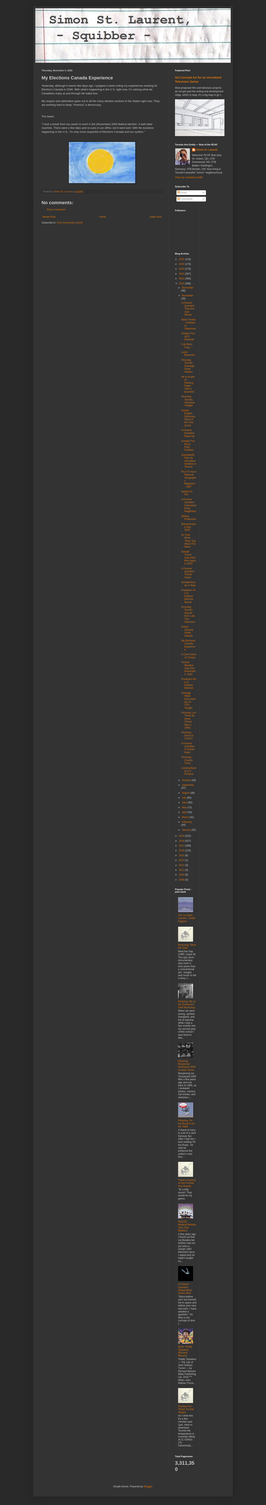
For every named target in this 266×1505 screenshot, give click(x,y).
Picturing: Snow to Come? (187, 735)
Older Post (155, 216)
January (186, 829)
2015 (182, 855)
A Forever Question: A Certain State (188, 748)
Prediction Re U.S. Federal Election (188, 683)
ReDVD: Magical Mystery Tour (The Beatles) (187, 1226)
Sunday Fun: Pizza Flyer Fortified (188, 445)
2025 (182, 259)
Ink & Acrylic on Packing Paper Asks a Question (188, 384)
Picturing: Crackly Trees (187, 760)
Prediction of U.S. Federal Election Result (188, 596)
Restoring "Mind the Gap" (187, 946)
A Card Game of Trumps (188, 656)
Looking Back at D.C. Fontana (188, 771)
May (184, 807)
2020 (182, 283)
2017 (182, 845)
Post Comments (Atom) (70, 222)
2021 (182, 278)
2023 (182, 268)
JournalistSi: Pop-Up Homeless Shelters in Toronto (188, 460)
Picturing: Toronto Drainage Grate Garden (188, 366)
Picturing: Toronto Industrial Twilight (188, 401)
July (184, 797)
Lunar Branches (188, 353)
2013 (182, 860)
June (185, 802)
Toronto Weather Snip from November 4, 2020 (188, 668)
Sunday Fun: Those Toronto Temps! (186, 1409)
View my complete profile (189, 177)
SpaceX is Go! (186, 493)
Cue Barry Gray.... (186, 346)
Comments (184, 199)
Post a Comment (56, 209)
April (184, 812)
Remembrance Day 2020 (188, 527)
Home (102, 216)
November (187, 295)
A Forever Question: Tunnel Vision (188, 573)
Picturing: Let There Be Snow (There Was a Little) (188, 720)
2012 (182, 865)
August (186, 792)
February (187, 822)
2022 (182, 273)
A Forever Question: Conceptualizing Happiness (188, 505)
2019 (182, 835)
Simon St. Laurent (207, 149)
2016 (182, 850)
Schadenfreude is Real (188, 584)
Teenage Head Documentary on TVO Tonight (188, 700)
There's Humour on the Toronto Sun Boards (187, 1183)
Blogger (148, 1486)
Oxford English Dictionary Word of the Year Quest (188, 418)
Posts (182, 192)
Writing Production (188, 518)
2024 (182, 264)
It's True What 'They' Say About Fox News (188, 540)
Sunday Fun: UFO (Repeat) (188, 336)
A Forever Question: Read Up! (188, 433)
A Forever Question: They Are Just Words (188, 308)
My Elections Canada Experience (188, 645)
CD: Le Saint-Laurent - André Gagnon (186, 918)
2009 (182, 879)
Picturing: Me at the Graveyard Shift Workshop (186, 1004)
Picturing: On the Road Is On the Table (186, 1123)
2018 (182, 840)
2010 (182, 874)
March (186, 817)
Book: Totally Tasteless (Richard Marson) (185, 1351)
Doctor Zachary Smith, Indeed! (187, 631)
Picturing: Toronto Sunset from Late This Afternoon (188, 614)
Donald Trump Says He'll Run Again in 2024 (188, 557)
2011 (182, 870)
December (187, 287)
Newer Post (49, 216)
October (186, 780)
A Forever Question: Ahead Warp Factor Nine (185, 1289)
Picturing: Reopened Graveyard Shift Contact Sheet (186, 1065)
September (188, 785)
